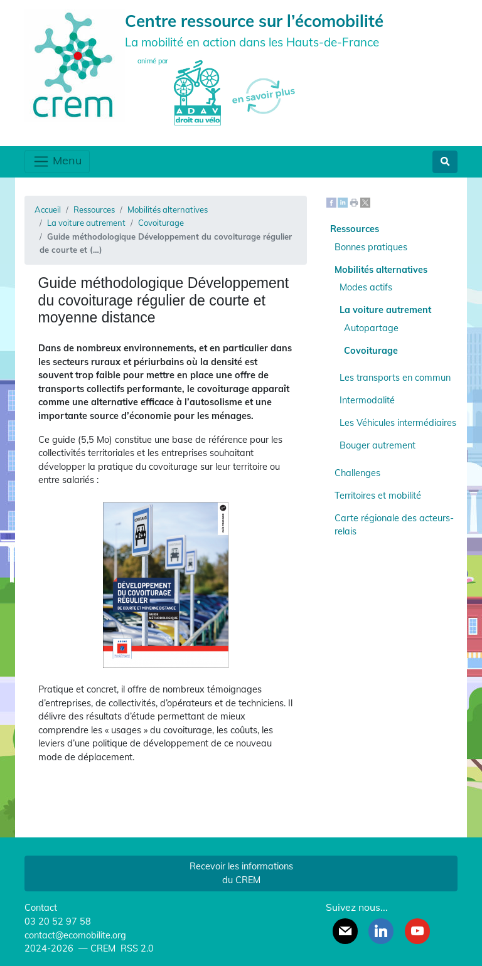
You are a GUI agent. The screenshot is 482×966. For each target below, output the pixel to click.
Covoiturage (161, 223)
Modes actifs (366, 287)
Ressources (94, 209)
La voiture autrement (86, 223)
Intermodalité (367, 400)
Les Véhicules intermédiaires (398, 422)
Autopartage (371, 328)
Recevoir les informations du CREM (241, 873)
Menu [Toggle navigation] (57, 161)
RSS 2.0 (136, 948)
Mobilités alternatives (167, 209)
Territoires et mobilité (378, 495)
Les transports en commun (395, 377)
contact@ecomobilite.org (75, 935)
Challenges (357, 473)
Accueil (48, 209)
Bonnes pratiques (371, 247)
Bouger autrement (377, 445)
